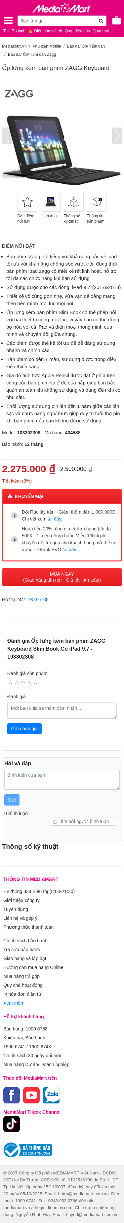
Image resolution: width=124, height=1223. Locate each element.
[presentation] (7, 135)
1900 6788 (38, 599)
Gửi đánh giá (24, 728)
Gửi (12, 800)
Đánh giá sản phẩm (27, 673)
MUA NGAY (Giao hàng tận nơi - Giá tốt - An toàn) (62, 577)
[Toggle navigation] (8, 20)
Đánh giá (16, 696)
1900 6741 (14, 1046)
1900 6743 (40, 1046)
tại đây (54, 519)
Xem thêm (13, 1003)
